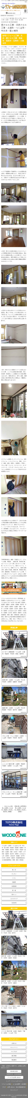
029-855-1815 (11, 13)
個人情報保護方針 (21, 1087)
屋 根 (14, 890)
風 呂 (14, 869)
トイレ (14, 878)
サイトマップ (14, 1090)
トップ (2, 18)
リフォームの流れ (6, 1084)
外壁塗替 (14, 886)
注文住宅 (14, 902)
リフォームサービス (16, 1081)
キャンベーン (14, 1047)
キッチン (14, 874)
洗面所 (14, 882)
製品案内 (15, 22)
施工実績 (12, 18)
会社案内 (24, 1084)
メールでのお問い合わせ (14, 1077)
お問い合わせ (11, 1087)
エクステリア (14, 898)
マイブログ (14, 1051)
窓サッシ (14, 894)
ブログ (7, 18)
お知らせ (14, 1043)
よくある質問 (16, 1084)
